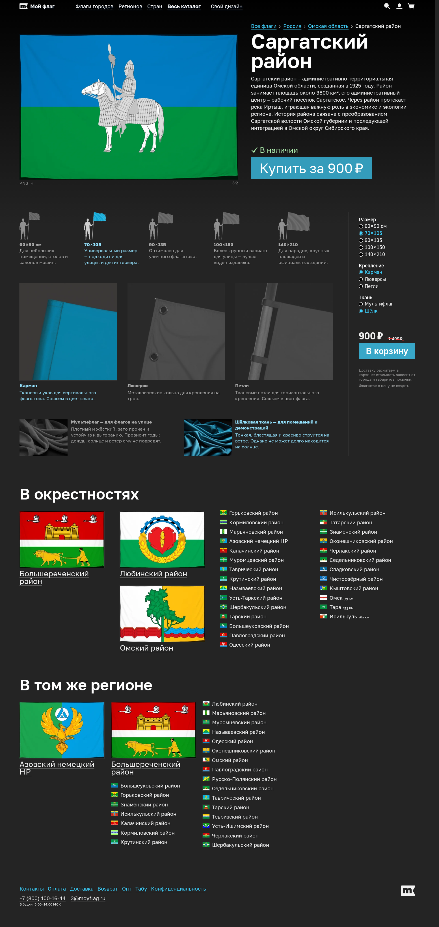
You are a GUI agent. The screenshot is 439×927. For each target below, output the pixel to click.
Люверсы (372, 279)
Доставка (82, 905)
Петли (369, 286)
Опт (126, 905)
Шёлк (368, 311)
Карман (370, 272)
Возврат (108, 905)
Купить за (311, 168)
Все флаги (263, 26)
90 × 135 (370, 240)
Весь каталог (184, 6)
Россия (292, 26)
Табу (141, 905)
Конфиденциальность (178, 905)
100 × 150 (372, 247)
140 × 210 (372, 254)
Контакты (32, 905)
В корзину (387, 351)
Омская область (328, 26)
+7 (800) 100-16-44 (43, 916)
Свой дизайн (227, 6)
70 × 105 (370, 233)
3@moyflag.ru (88, 914)
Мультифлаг (376, 304)
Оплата (57, 905)
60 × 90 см (373, 226)
